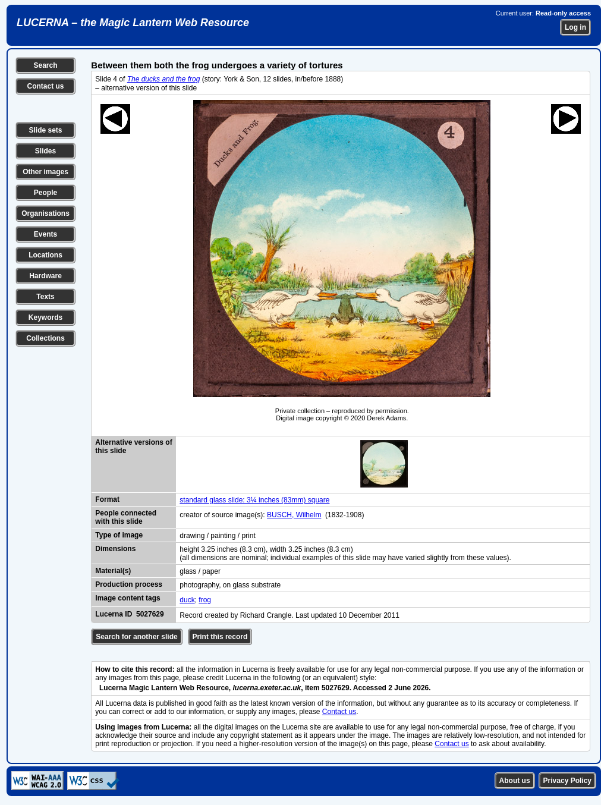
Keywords (45, 317)
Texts (45, 297)
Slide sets (45, 130)
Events (45, 234)
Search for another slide (136, 637)
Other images (45, 172)
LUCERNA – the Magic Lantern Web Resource (133, 23)
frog (205, 600)
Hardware (45, 276)
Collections (45, 338)
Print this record (220, 637)
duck (187, 600)
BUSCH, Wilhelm (294, 515)
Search (45, 65)
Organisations (45, 213)
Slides (45, 151)
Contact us (45, 86)
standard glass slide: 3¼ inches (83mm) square (254, 500)
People (45, 192)
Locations (45, 255)
